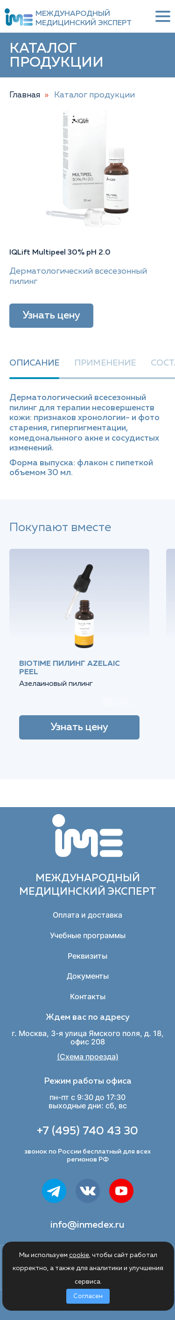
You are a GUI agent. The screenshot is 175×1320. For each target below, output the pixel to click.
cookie (79, 1255)
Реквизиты (87, 956)
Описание (34, 363)
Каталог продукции (94, 95)
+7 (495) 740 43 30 (87, 1131)
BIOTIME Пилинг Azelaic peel (69, 668)
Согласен (88, 1296)
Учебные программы (88, 935)
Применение (105, 363)
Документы (88, 976)
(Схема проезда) (88, 1056)
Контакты (87, 996)
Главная (24, 95)
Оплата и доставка (87, 914)
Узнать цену (51, 316)
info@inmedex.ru (87, 1225)
